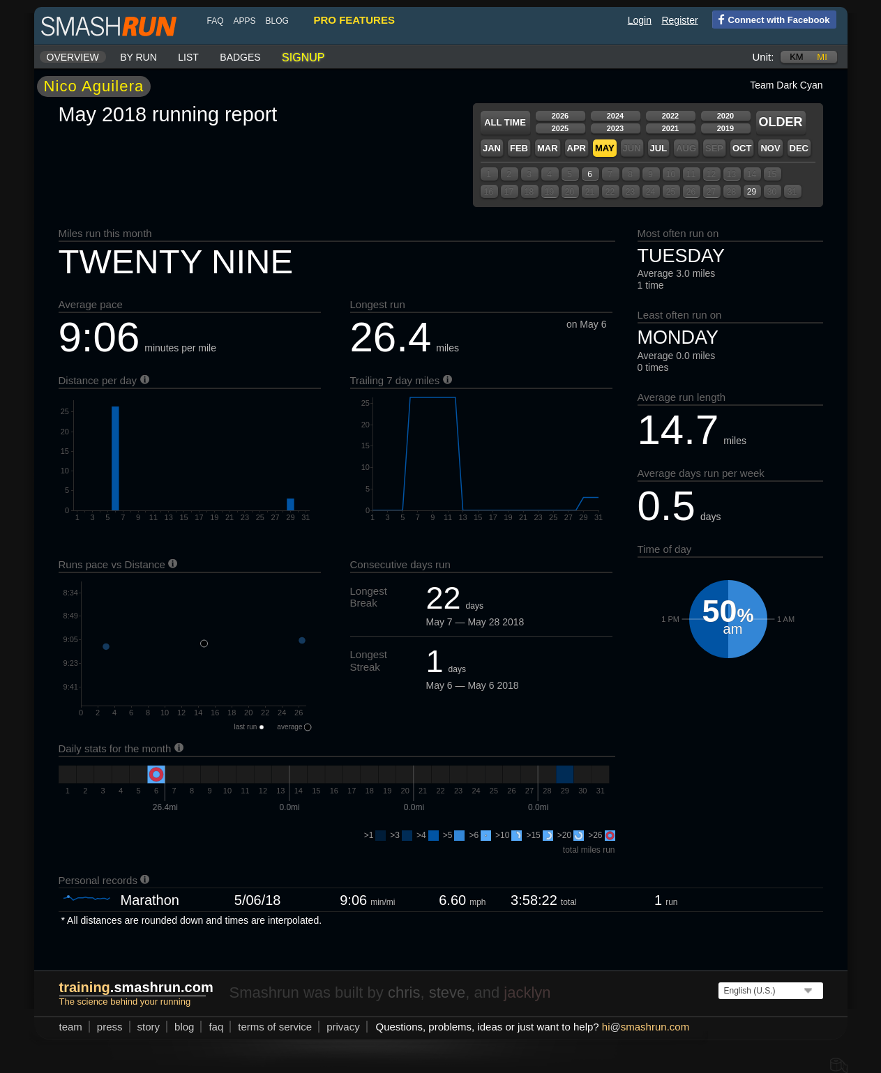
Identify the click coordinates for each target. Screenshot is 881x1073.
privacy (343, 1027)
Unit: (763, 57)
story (148, 1027)
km (797, 57)
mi (822, 57)
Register (679, 20)
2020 (725, 116)
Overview (73, 57)
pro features (354, 20)
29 (751, 192)
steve (447, 992)
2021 (670, 128)
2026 (560, 116)
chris (404, 992)
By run (138, 57)
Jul (659, 148)
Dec (799, 148)
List (188, 57)
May (605, 148)
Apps (245, 21)
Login (640, 20)
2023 (615, 128)
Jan (492, 148)
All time (505, 122)
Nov (770, 148)
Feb (519, 148)
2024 (615, 116)
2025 (560, 128)
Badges (240, 57)
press (110, 1027)
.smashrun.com (136, 987)
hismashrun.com (645, 1027)
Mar (547, 148)
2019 (725, 128)
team (70, 1027)
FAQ (215, 21)
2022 (670, 116)
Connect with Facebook (771, 19)
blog (277, 21)
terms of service (275, 1027)
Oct (741, 148)
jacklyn (527, 992)
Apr (576, 148)
